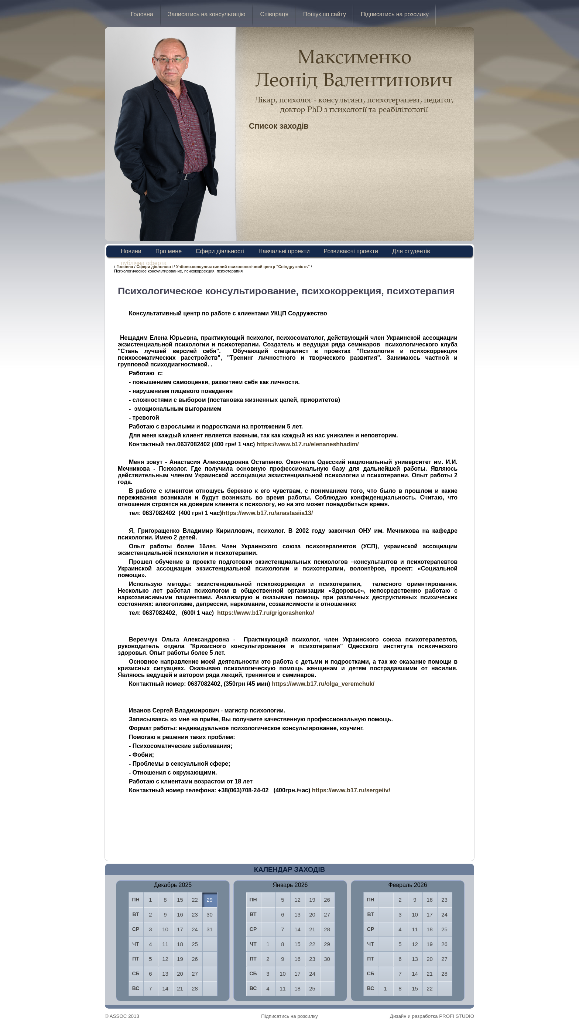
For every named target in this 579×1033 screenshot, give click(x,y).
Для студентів (411, 251)
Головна (142, 14)
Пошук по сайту (324, 14)
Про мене (168, 251)
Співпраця (274, 14)
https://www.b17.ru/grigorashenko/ (265, 613)
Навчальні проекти (284, 251)
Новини (131, 251)
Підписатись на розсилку (395, 14)
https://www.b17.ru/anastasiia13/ (267, 513)
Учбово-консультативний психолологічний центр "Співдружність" (243, 266)
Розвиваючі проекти (351, 251)
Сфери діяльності (220, 251)
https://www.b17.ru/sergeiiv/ (351, 790)
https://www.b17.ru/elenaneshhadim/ (308, 444)
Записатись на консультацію (207, 14)
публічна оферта (144, 263)
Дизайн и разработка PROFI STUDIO (432, 1016)
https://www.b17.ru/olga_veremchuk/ (323, 684)
